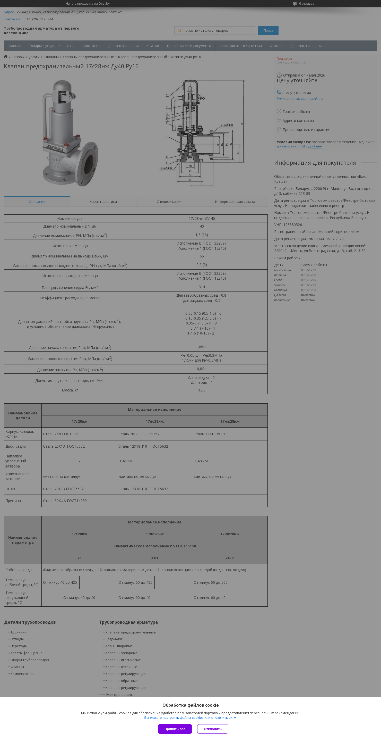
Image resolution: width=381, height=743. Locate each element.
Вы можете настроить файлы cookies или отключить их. (188, 718)
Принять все (174, 729)
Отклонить (213, 729)
